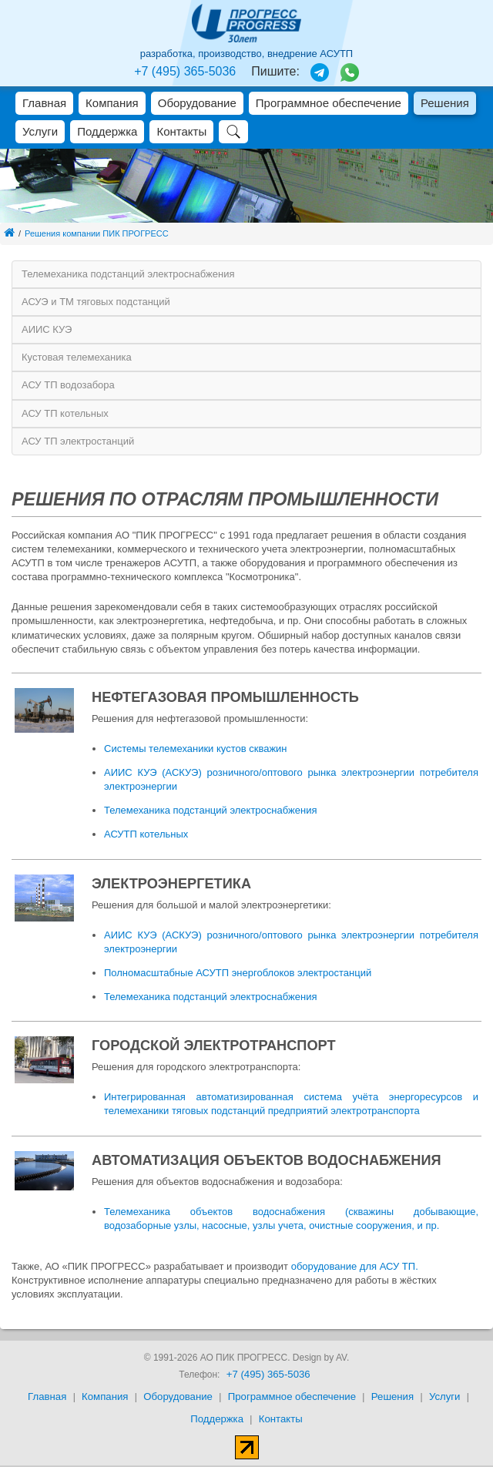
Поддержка (107, 131)
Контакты (181, 131)
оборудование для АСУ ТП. (354, 1266)
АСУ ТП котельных (65, 413)
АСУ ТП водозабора (68, 385)
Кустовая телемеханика (77, 357)
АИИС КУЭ (47, 329)
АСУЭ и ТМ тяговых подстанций (96, 301)
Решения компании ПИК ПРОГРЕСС (97, 233)
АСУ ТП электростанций (78, 441)
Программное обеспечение (328, 102)
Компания (112, 102)
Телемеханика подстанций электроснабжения (128, 274)
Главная (44, 102)
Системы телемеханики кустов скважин (195, 748)
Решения (445, 102)
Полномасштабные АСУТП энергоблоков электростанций (237, 973)
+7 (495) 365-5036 (185, 71)
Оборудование (197, 102)
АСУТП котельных (146, 834)
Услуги (40, 131)
